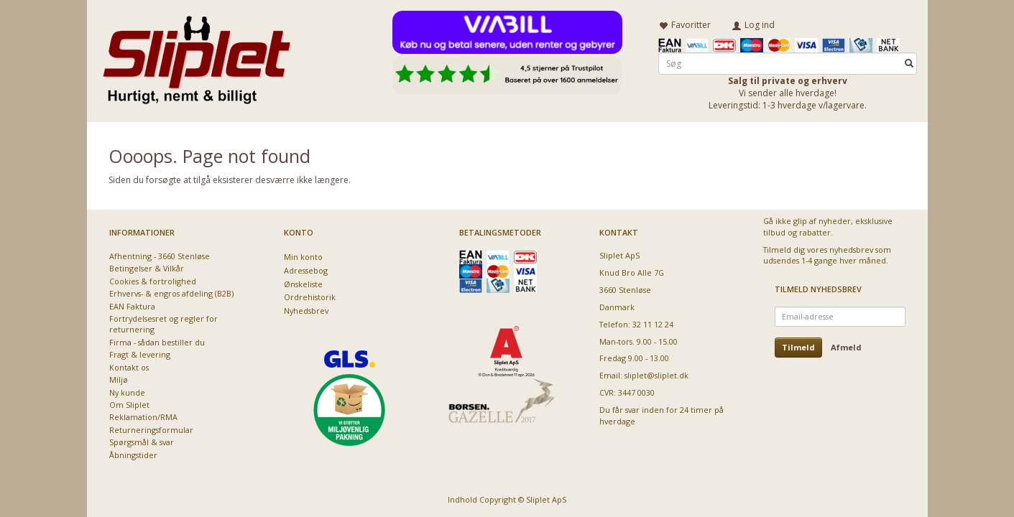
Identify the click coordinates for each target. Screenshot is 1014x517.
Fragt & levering (139, 354)
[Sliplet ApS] (196, 55)
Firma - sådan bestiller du (157, 342)
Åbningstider (133, 455)
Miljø (118, 379)
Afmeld (846, 347)
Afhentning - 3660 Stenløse (159, 256)
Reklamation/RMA (143, 416)
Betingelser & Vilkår (146, 268)
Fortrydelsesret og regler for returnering (163, 324)
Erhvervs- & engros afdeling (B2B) (171, 293)
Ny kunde (127, 392)
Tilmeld (798, 347)
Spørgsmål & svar (141, 442)
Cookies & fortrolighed (152, 281)
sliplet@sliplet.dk (656, 375)
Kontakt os (129, 367)
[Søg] (909, 62)
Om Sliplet (129, 404)
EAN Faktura (132, 306)
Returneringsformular (151, 429)
